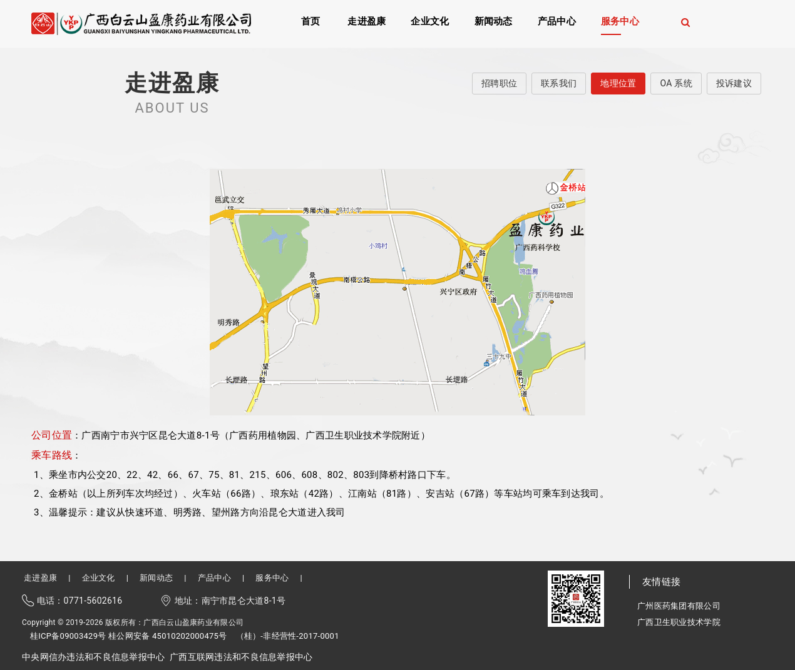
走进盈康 (366, 20)
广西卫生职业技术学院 (679, 622)
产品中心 (557, 20)
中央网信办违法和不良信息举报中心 (93, 657)
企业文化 (430, 20)
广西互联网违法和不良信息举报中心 (241, 657)
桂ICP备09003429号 (68, 636)
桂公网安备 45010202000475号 (167, 636)
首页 (311, 20)
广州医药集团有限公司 (679, 606)
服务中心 (620, 20)
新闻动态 (493, 20)
